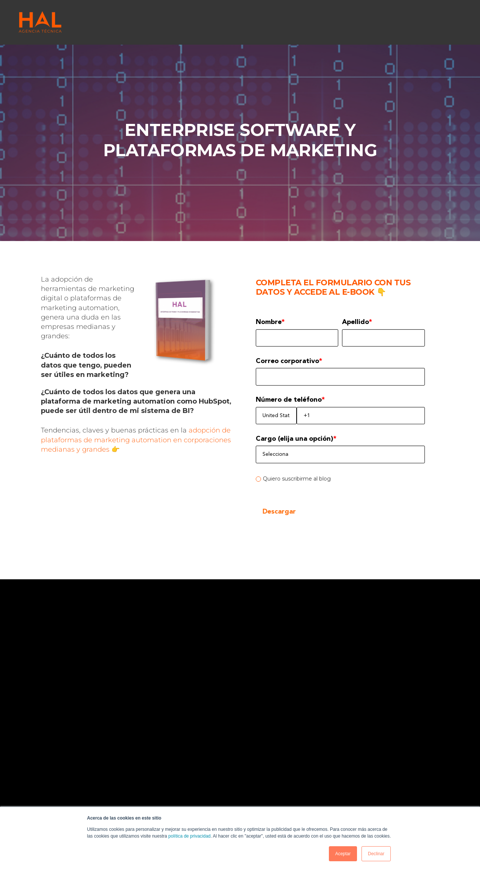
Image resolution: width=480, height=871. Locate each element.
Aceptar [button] (343, 853)
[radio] (340, 478)
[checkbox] (340, 478)
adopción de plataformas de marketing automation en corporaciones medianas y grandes (136, 439)
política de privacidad (189, 836)
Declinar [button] (376, 853)
